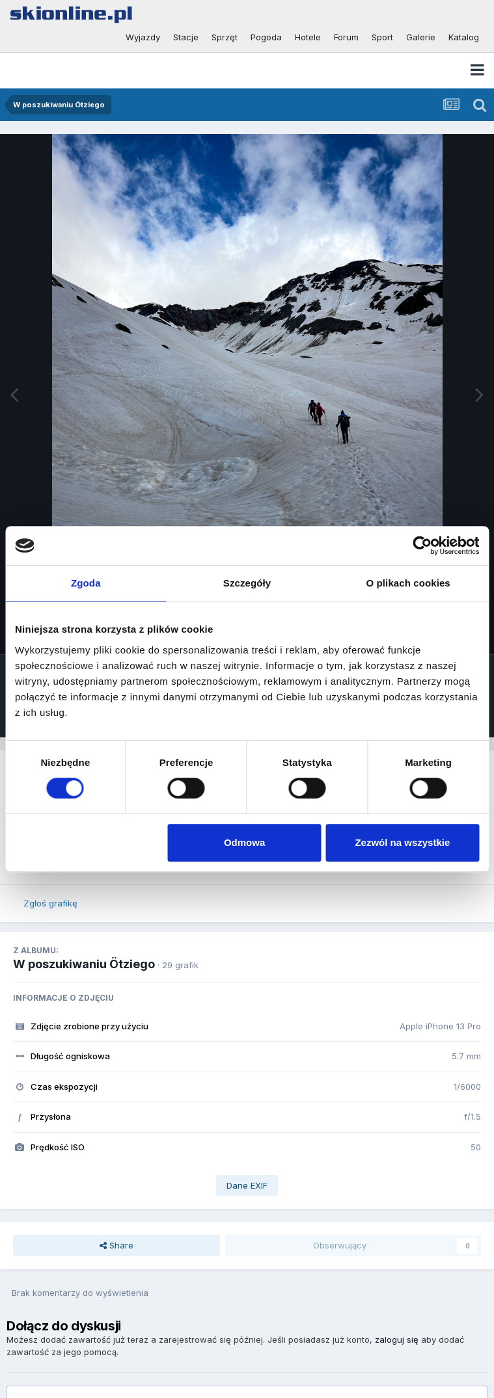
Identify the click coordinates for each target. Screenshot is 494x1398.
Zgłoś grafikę (50, 903)
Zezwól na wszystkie (402, 842)
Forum (346, 37)
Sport (382, 37)
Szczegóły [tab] (247, 582)
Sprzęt (225, 37)
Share (116, 1245)
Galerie (420, 37)
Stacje (186, 37)
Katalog (463, 37)
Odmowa (244, 842)
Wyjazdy (143, 37)
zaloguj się (397, 1339)
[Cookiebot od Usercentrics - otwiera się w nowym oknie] (422, 545)
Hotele (308, 37)
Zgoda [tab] (86, 582)
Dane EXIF (247, 1185)
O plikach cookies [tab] (408, 582)
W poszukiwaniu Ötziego (84, 964)
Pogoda (266, 37)
